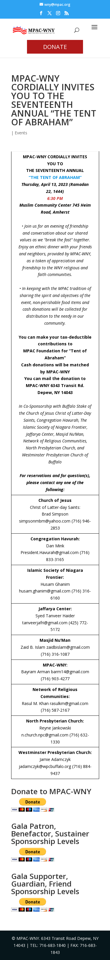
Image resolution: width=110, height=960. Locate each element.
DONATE (55, 47)
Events (21, 133)
